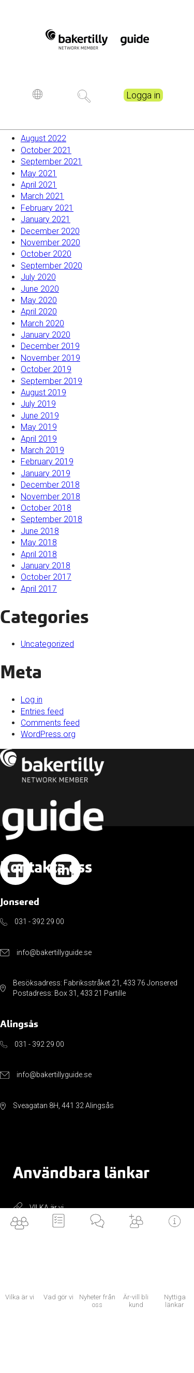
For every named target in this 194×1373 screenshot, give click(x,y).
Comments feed (50, 723)
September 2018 (51, 519)
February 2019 (47, 461)
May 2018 (39, 542)
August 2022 (43, 138)
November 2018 (50, 496)
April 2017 (39, 589)
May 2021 (39, 173)
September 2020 (51, 266)
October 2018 (46, 508)
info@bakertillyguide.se (54, 952)
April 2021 (39, 185)
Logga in (143, 100)
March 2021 (42, 196)
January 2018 (45, 566)
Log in (31, 700)
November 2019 (50, 358)
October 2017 (46, 577)
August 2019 (43, 392)
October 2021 (46, 150)
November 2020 (50, 242)
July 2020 (38, 277)
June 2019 (40, 416)
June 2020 (40, 289)
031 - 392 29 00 (39, 921)
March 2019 (42, 450)
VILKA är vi (46, 1207)
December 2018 (50, 485)
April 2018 (39, 554)
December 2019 (50, 346)
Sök (84, 101)
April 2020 (39, 311)
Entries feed (42, 711)
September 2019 (51, 381)
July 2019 (38, 404)
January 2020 (45, 335)
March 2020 (42, 323)
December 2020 (50, 231)
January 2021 (45, 219)
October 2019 (46, 369)
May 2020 (39, 300)
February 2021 (47, 208)
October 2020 (46, 254)
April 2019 (39, 439)
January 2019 (45, 473)
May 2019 (39, 427)
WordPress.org (48, 734)
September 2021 (51, 161)
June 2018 (40, 531)
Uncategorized (47, 644)
